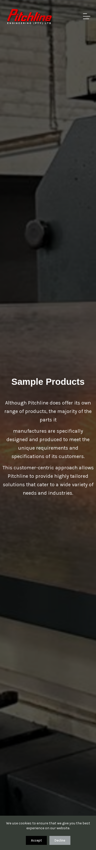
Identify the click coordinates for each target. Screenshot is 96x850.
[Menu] (86, 16)
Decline (60, 840)
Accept (36, 840)
